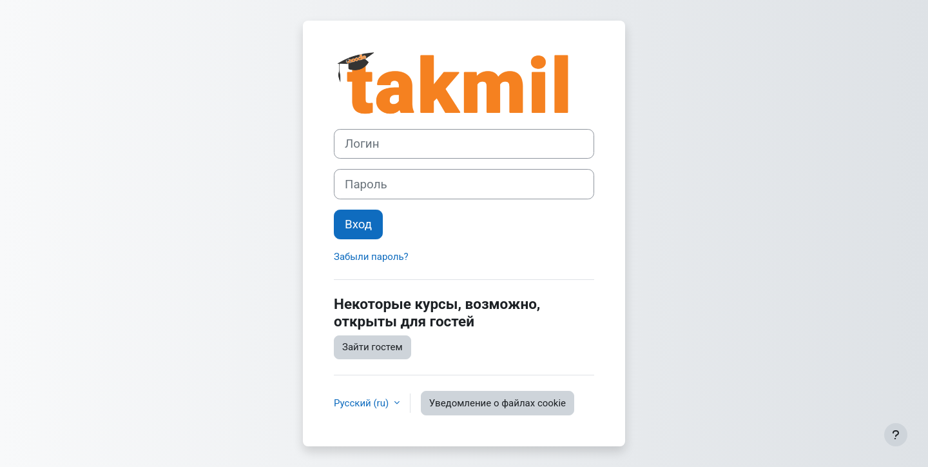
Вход (358, 224)
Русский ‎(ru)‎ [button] (362, 403)
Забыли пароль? (371, 257)
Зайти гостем (372, 347)
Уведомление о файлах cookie (497, 403)
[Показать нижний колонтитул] (895, 434)
